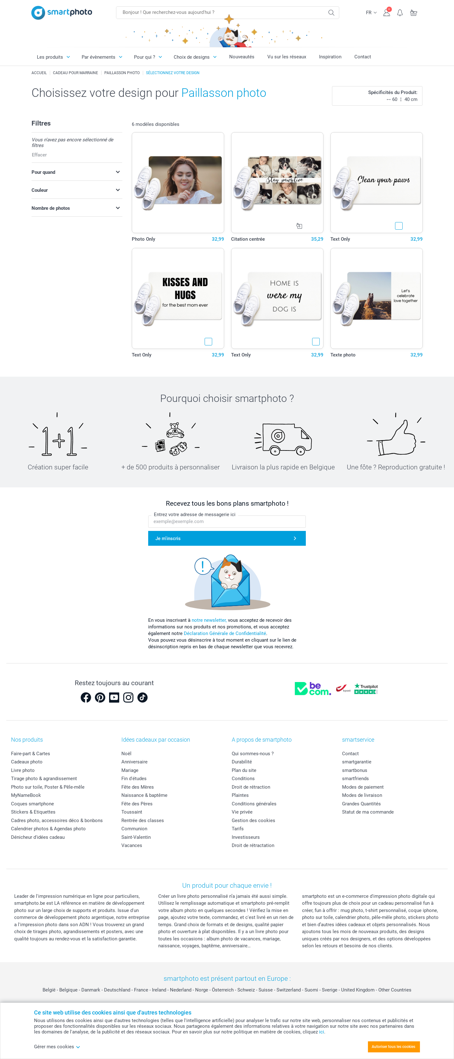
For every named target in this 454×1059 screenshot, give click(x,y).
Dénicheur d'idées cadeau (38, 837)
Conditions (243, 778)
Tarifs (238, 829)
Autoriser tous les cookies (393, 1046)
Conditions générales (254, 804)
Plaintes (240, 795)
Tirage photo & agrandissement (44, 778)
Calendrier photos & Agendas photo (48, 829)
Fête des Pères (137, 804)
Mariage (129, 770)
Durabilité (242, 762)
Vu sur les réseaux (286, 57)
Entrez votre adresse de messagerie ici (195, 515)
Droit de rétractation (253, 845)
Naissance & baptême (144, 795)
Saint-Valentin (136, 837)
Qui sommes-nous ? (253, 753)
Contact (362, 57)
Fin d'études (134, 778)
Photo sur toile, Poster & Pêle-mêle (47, 787)
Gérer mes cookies (57, 1047)
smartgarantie (356, 762)
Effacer (39, 155)
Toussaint (131, 812)
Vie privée (242, 812)
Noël (126, 753)
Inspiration (330, 57)
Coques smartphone (32, 804)
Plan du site (244, 770)
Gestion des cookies (253, 820)
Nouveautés (241, 57)
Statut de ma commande (368, 812)
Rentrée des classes (142, 820)
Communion (134, 829)
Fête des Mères (137, 787)
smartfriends (355, 778)
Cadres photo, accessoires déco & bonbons (57, 820)
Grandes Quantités (361, 804)
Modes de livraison (362, 795)
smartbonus (354, 770)
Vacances (131, 845)
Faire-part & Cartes (30, 753)
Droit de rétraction (251, 787)
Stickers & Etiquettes (33, 812)
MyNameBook (26, 795)
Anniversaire (134, 762)
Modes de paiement (363, 787)
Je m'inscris (168, 538)
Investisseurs (246, 837)
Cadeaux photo (27, 762)
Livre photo (23, 770)
